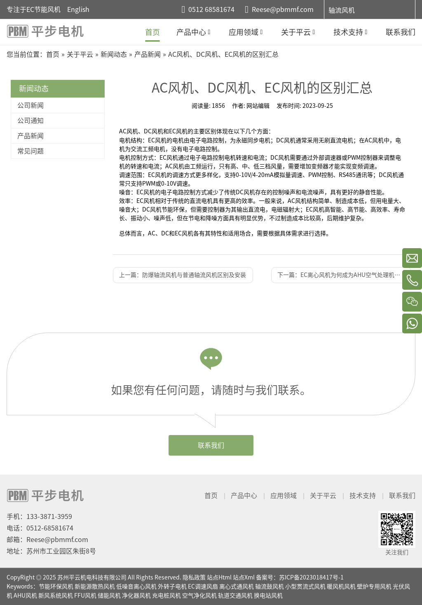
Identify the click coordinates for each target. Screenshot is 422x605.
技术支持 (362, 495)
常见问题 (30, 151)
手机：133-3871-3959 (39, 516)
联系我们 (211, 445)
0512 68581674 (211, 9)
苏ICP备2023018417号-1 (311, 577)
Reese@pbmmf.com (283, 9)
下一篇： (344, 275)
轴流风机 (341, 10)
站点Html (219, 577)
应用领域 (283, 495)
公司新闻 (30, 105)
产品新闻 (30, 136)
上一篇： (182, 275)
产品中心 (244, 495)
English (78, 9)
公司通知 (30, 120)
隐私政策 (194, 577)
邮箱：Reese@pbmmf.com (47, 539)
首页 (211, 495)
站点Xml (244, 577)
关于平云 (323, 495)
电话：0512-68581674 (40, 528)
